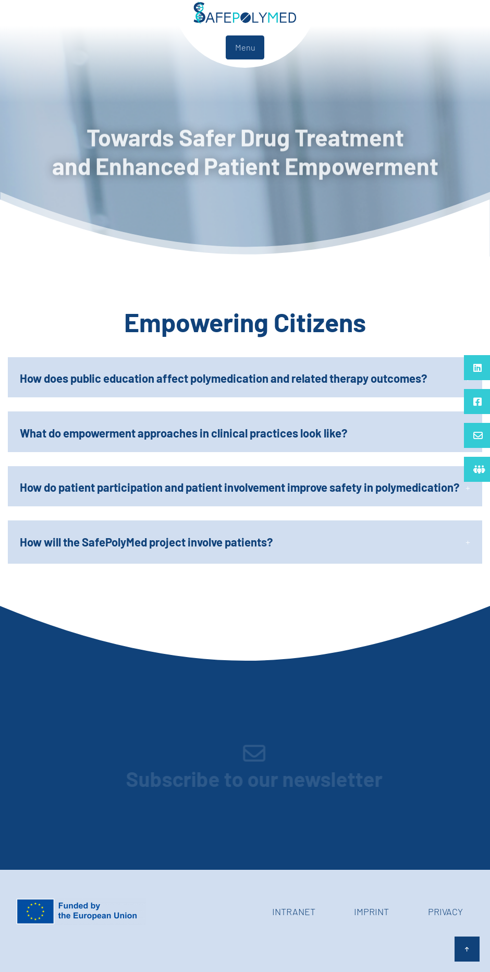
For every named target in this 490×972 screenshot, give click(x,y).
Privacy (445, 911)
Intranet (293, 911)
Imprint (371, 911)
